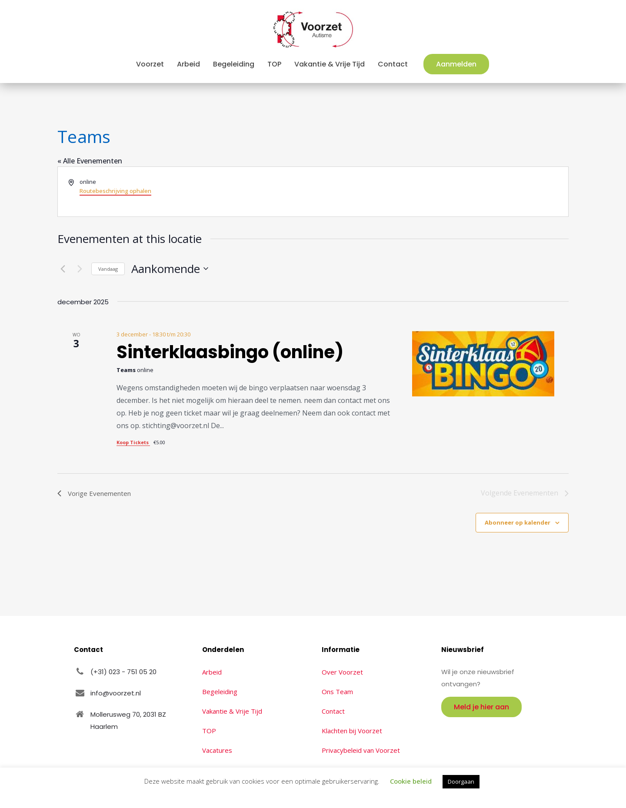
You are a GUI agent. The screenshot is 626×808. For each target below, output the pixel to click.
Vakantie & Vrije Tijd (232, 711)
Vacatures (217, 750)
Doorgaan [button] (461, 781)
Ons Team (337, 691)
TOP (209, 730)
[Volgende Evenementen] (79, 268)
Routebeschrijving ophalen (115, 191)
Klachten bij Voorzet (352, 730)
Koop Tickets (133, 442)
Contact (333, 711)
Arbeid (212, 672)
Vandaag (108, 269)
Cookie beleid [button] (411, 781)
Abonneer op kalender (517, 522)
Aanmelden (456, 64)
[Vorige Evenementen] (62, 268)
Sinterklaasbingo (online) (230, 352)
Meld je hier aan (481, 707)
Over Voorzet (342, 672)
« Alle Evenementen (89, 161)
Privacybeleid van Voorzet (361, 750)
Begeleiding (219, 691)
